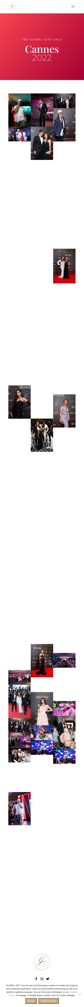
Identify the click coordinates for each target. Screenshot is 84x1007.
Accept (31, 1001)
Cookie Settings (48, 1001)
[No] (79, 994)
